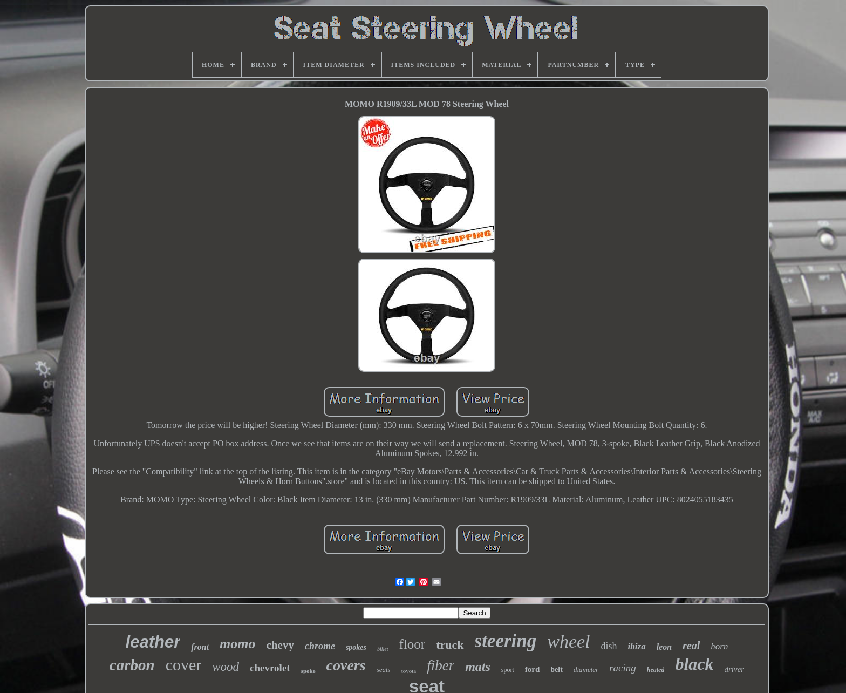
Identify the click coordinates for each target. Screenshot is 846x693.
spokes (356, 647)
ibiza (637, 646)
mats (477, 667)
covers (346, 665)
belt (556, 669)
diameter (586, 669)
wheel (568, 641)
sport (507, 670)
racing (622, 668)
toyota (409, 671)
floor (412, 644)
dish (609, 646)
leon (664, 646)
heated (656, 670)
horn (719, 646)
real (691, 645)
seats (384, 669)
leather (153, 642)
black (694, 664)
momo (237, 643)
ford (532, 669)
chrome (320, 646)
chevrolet (270, 668)
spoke (308, 671)
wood (225, 667)
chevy (280, 644)
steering (506, 640)
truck (449, 644)
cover (184, 665)
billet (382, 649)
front (200, 646)
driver (734, 669)
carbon (132, 665)
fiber (440, 665)
